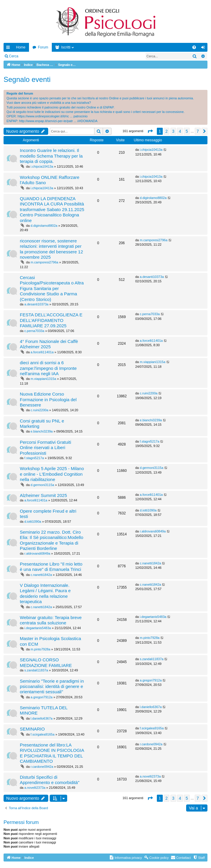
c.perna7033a (34, 331)
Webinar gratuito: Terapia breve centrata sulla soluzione (51, 620)
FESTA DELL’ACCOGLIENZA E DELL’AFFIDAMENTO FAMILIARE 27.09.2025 (51, 320)
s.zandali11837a (36, 670)
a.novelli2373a (34, 787)
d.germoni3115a (42, 485)
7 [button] (197, 131)
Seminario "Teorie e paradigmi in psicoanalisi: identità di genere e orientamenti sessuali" (52, 686)
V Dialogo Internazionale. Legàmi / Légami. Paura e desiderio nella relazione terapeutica (45, 593)
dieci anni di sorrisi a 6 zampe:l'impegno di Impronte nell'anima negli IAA (48, 368)
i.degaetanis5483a (37, 628)
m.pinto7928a (40, 649)
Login (31, 56)
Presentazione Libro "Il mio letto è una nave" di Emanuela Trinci (51, 566)
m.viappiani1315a (43, 378)
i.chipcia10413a (41, 166)
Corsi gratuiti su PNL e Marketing (42, 423)
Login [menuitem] (204, 48)
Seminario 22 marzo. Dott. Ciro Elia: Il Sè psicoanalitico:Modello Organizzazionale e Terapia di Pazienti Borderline (51, 540)
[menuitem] (194, 47)
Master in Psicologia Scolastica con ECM (50, 641)
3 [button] (173, 131)
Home (20, 47)
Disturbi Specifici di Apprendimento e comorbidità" (49, 780)
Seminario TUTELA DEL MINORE (43, 710)
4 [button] (180, 131)
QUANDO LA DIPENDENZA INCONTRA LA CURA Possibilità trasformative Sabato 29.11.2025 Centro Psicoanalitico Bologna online (52, 209)
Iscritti (65, 47)
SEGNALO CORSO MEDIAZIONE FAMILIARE (46, 662)
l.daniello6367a (41, 718)
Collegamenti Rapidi (9, 48)
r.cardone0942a (41, 766)
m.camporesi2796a (44, 262)
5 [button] (187, 131)
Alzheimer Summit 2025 (43, 495)
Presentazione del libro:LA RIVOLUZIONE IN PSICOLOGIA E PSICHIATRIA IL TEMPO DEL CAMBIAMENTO (52, 753)
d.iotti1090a (32, 521)
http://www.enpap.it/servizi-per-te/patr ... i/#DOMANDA (58, 121)
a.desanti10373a (36, 304)
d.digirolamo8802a (43, 225)
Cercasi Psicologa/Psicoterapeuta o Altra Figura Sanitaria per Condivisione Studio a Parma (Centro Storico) (52, 288)
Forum (43, 47)
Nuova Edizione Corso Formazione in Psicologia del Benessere (48, 399)
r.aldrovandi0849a (37, 553)
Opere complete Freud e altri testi (48, 514)
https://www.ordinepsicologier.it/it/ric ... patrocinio (52, 116)
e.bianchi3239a (41, 431)
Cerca (13, 56)
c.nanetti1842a (41, 574)
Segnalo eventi (27, 79)
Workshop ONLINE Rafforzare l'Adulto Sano (49, 180)
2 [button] (166, 131)
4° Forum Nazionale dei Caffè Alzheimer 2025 (49, 344)
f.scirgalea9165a (42, 734)
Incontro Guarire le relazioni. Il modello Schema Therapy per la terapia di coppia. (51, 156)
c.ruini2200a (39, 410)
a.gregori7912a (41, 697)
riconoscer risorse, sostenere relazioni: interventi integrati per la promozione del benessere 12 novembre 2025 (51, 249)
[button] (150, 131)
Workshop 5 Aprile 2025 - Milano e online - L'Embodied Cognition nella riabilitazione (52, 474)
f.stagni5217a (34, 458)
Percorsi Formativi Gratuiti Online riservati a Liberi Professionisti (45, 448)
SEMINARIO (32, 728)
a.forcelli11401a (42, 352)
